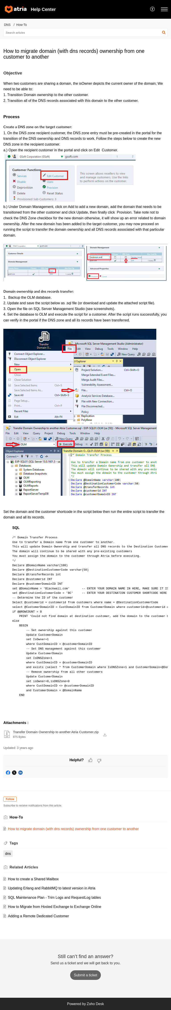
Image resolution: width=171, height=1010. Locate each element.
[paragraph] (85, 393)
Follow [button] (10, 799)
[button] (153, 9)
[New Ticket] (85, 975)
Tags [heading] (14, 843)
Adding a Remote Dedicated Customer (38, 916)
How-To (21, 25)
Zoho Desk (95, 1004)
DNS (7, 25)
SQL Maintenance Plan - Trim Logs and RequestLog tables (54, 897)
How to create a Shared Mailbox (33, 879)
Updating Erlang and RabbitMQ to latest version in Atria (51, 888)
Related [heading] (24, 867)
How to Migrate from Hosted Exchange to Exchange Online (54, 907)
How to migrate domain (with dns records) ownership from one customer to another (73, 829)
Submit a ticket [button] (85, 975)
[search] (85, 32)
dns (8, 854)
